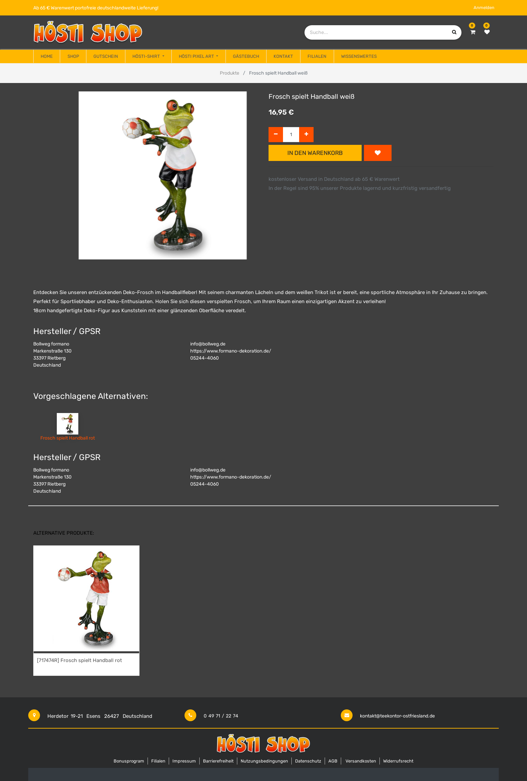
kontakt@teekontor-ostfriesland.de (397, 716)
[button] (378, 153)
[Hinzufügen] (306, 134)
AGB (332, 761)
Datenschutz (308, 761)
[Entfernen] (276, 134)
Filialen (158, 761)
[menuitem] (46, 56)
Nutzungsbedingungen (264, 761)
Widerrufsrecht (398, 761)
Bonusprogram (129, 761)
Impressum (184, 761)
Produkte (229, 73)
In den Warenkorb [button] (315, 153)
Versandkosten (361, 761)
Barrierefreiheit (218, 761)
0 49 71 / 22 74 (221, 716)
